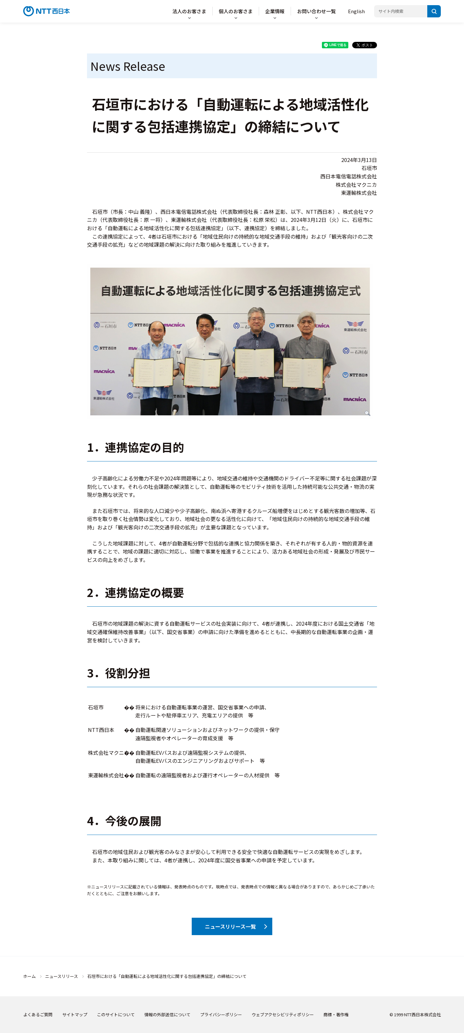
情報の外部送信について (167, 1014)
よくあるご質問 (38, 1014)
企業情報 (275, 11)
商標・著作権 (336, 1014)
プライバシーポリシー (221, 1014)
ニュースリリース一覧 (230, 926)
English (356, 11)
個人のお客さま (236, 11)
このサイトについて (116, 1014)
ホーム (29, 976)
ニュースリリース (61, 976)
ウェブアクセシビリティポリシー (283, 1014)
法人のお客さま (189, 11)
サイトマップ (74, 1014)
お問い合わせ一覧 (316, 11)
